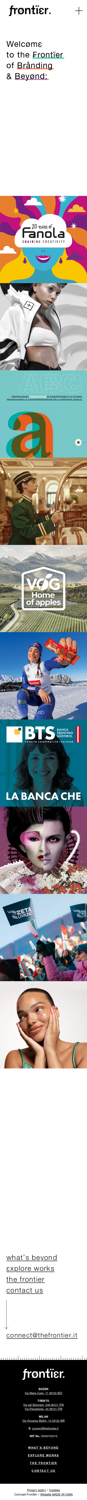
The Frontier (43, 1462)
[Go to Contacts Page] (43, 138)
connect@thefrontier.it (42, 1334)
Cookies (54, 1490)
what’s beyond (31, 1258)
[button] (79, 11)
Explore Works (43, 1455)
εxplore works (30, 1269)
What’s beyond (43, 1447)
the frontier (25, 1280)
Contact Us (43, 1470)
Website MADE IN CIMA (56, 1494)
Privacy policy (36, 1490)
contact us (24, 1291)
